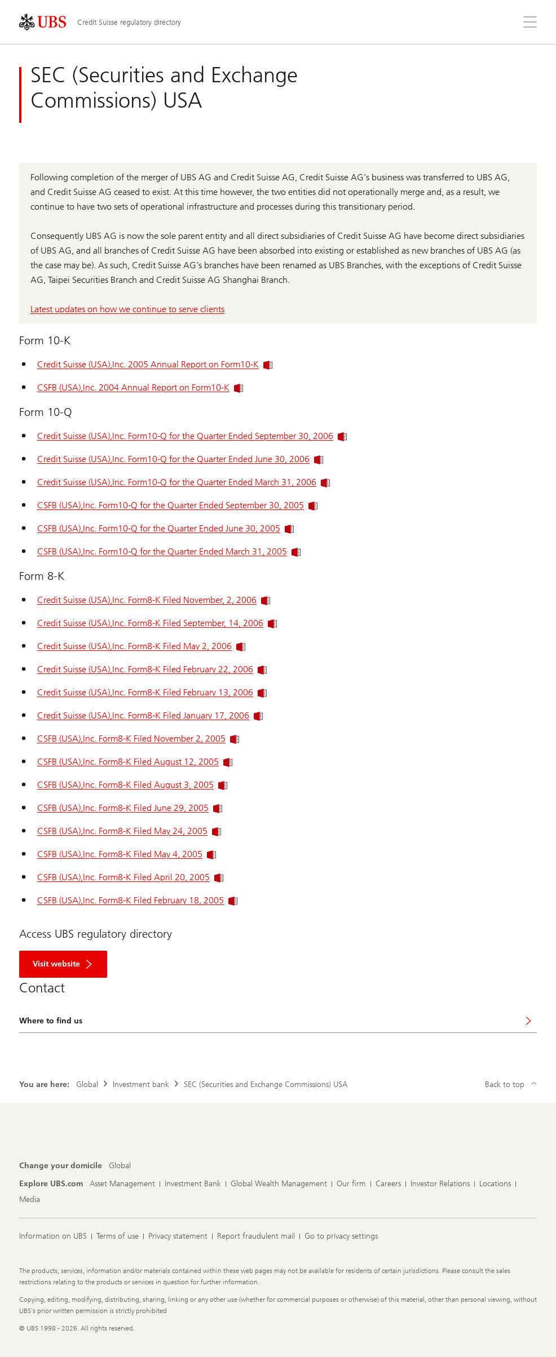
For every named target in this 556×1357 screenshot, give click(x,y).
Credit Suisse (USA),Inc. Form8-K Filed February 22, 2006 (152, 669)
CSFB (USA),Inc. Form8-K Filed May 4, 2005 (126, 854)
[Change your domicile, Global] (120, 1166)
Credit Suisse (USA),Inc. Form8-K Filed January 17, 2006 (150, 715)
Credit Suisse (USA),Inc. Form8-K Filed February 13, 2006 (152, 692)
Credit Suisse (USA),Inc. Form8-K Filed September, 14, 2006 (157, 623)
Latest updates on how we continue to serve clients (127, 309)
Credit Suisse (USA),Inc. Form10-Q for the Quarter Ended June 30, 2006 (180, 459)
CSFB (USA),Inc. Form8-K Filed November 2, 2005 (138, 738)
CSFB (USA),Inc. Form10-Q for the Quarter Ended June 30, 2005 (165, 528)
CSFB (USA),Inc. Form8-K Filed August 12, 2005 (134, 761)
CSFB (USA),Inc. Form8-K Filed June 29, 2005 (129, 807)
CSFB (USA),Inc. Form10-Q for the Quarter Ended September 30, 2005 (177, 505)
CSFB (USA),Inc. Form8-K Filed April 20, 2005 (130, 877)
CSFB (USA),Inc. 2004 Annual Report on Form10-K (140, 387)
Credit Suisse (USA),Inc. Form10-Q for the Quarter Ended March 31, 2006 (183, 482)
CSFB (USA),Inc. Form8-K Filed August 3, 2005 (132, 784)
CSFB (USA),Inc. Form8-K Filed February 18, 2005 (137, 900)
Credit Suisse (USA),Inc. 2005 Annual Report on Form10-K (154, 364)
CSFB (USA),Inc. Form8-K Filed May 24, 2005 (129, 831)
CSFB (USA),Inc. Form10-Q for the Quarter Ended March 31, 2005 (169, 551)
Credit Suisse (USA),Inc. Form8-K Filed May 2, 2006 (141, 646)
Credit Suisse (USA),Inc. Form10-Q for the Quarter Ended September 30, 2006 (192, 436)
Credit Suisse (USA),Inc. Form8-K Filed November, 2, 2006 (153, 600)
